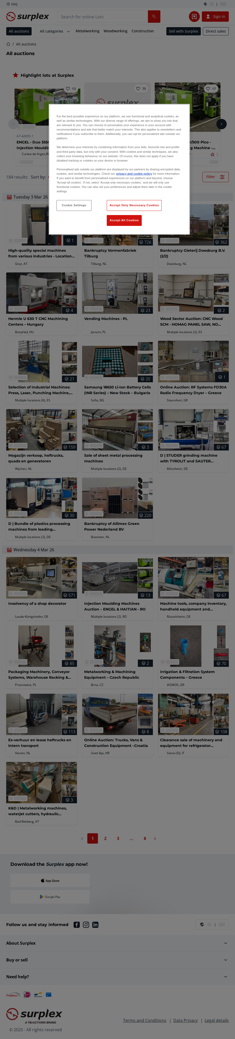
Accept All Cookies (124, 220)
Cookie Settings (74, 205)
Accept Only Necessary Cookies (134, 205)
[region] (119, 169)
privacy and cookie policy (134, 173)
